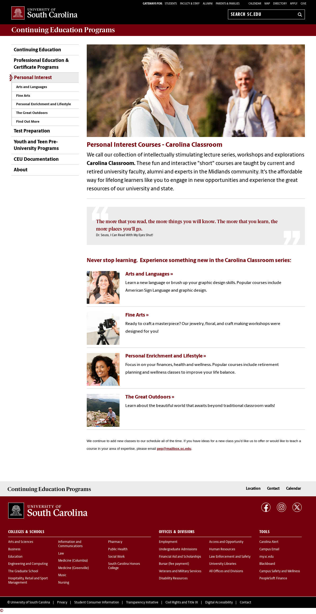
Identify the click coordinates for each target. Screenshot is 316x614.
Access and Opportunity (226, 542)
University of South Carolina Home (44, 13)
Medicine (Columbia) (73, 560)
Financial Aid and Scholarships (180, 556)
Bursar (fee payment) (174, 564)
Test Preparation (32, 131)
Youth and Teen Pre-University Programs (36, 145)
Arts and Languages (31, 87)
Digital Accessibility (219, 602)
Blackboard (267, 564)
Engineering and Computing (28, 564)
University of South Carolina (30, 602)
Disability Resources (173, 578)
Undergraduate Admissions (178, 549)
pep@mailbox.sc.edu (174, 449)
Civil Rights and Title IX (182, 602)
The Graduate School (23, 571)
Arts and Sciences (20, 542)
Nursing (63, 582)
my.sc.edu (266, 556)
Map (267, 3)
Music (62, 575)
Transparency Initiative (142, 602)
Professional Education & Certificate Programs (41, 64)
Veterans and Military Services (180, 571)
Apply (293, 3)
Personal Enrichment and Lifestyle (43, 104)
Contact (273, 489)
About (21, 170)
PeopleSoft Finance (273, 578)
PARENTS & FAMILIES (228, 3)
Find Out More (27, 121)
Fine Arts (23, 96)
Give (303, 3)
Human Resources (222, 549)
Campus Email (269, 549)
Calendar (255, 3)
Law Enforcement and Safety (229, 556)
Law (61, 553)
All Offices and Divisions (226, 571)
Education (15, 556)
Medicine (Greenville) (73, 568)
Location (253, 489)
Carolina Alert (268, 542)
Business (14, 549)
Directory (280, 3)
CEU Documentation (36, 159)
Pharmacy (115, 542)
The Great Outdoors (32, 113)
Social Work (116, 556)
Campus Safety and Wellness (279, 571)
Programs (63, 30)
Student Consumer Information (96, 602)
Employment (168, 542)
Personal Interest (33, 78)
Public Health (117, 549)
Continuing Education (37, 50)
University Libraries (222, 564)
